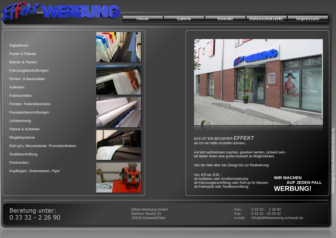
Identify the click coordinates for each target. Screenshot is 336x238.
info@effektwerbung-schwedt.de (277, 218)
